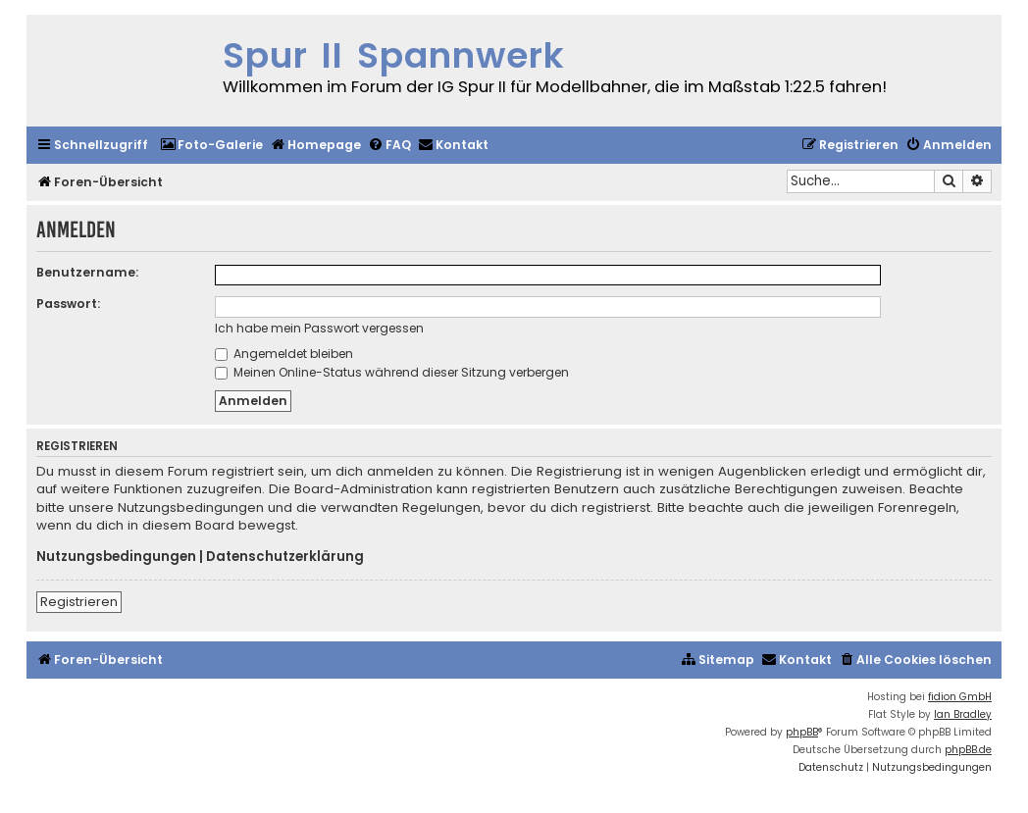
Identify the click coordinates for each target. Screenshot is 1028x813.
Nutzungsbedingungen (116, 557)
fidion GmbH (960, 696)
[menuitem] (211, 145)
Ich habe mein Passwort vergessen (319, 328)
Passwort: (68, 303)
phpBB (802, 732)
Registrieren (79, 601)
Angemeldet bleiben (284, 353)
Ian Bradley (963, 714)
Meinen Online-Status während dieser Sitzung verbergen (392, 372)
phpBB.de (968, 749)
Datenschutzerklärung (285, 557)
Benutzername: (87, 272)
